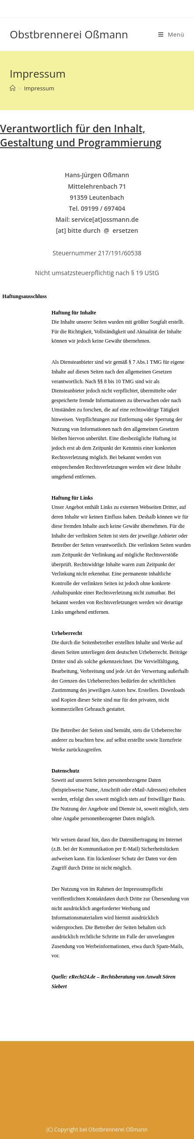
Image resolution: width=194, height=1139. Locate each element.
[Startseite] (12, 88)
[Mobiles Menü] (171, 34)
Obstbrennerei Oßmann (69, 34)
